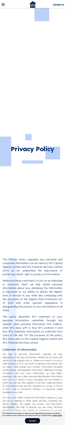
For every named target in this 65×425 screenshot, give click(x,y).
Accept (32, 421)
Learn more (57, 415)
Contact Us (58, 4)
